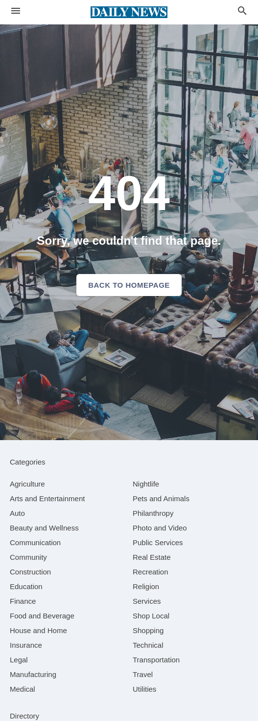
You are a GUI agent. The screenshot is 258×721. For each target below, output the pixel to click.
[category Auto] (17, 513)
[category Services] (147, 601)
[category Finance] (23, 601)
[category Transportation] (156, 660)
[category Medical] (22, 689)
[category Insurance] (26, 645)
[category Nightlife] (146, 484)
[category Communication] (35, 542)
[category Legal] (19, 660)
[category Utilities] (144, 689)
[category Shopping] (148, 630)
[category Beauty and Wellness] (44, 528)
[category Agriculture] (27, 484)
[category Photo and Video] (160, 528)
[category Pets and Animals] (161, 498)
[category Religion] (146, 586)
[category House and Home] (38, 630)
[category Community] (28, 557)
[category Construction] (30, 572)
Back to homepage (129, 285)
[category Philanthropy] (153, 513)
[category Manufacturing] (33, 674)
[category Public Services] (158, 542)
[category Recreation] (150, 572)
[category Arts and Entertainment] (47, 498)
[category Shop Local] (151, 616)
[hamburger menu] (16, 11)
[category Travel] (143, 674)
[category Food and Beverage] (42, 616)
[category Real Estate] (152, 557)
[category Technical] (148, 645)
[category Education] (26, 586)
